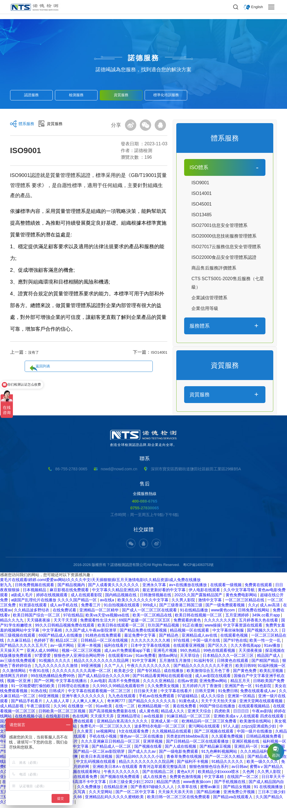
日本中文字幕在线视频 (151, 648)
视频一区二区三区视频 (82, 654)
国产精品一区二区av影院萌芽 (99, 754)
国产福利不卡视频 (193, 765)
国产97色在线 (235, 643)
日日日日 (241, 714)
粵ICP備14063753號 (198, 568)
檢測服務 (76, 93)
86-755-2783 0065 (71, 469)
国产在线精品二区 (158, 775)
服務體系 (199, 326)
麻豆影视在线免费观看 (70, 593)
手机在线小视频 (103, 739)
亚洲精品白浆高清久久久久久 (123, 724)
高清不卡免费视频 (124, 684)
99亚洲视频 (91, 669)
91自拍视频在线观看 (122, 608)
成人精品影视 (12, 709)
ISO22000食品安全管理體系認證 (223, 257)
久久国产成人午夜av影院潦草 (91, 633)
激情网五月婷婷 (14, 679)
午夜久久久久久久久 (122, 775)
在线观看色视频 (234, 638)
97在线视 (181, 643)
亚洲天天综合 (200, 714)
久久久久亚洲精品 (159, 684)
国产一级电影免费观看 (179, 754)
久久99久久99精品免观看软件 (118, 689)
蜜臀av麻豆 (210, 790)
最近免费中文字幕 (140, 638)
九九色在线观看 (122, 699)
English (256, 7)
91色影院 (263, 689)
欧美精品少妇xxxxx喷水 (219, 775)
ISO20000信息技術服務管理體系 (223, 236)
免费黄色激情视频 (186, 780)
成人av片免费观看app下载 (127, 654)
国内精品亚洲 (62, 805)
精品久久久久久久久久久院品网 (102, 664)
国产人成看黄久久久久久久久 (114, 588)
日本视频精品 (35, 593)
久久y (253, 608)
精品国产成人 (269, 659)
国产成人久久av (142, 754)
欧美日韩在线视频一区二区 (199, 618)
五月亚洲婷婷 (237, 618)
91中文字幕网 (144, 664)
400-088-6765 (144, 501)
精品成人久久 (173, 714)
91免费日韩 (228, 694)
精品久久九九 (12, 623)
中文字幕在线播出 (71, 684)
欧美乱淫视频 (272, 674)
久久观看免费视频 (227, 739)
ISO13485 (201, 214)
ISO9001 (200, 182)
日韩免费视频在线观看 (35, 588)
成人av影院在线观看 (213, 679)
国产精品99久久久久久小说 (140, 760)
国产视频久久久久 (263, 633)
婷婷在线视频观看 (52, 598)
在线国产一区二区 (243, 780)
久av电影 (98, 684)
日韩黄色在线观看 (233, 664)
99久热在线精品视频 (29, 805)
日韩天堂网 (205, 694)
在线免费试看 (65, 613)
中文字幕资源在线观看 (243, 628)
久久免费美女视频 (163, 689)
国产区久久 (218, 648)
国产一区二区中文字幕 (135, 795)
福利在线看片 (116, 648)
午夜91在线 (39, 674)
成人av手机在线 (64, 608)
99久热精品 (190, 654)
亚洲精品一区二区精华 (99, 613)
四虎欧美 (222, 714)
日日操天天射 (146, 694)
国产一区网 (44, 684)
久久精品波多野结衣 (32, 613)
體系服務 (27, 125)
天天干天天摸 (66, 623)
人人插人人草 (58, 704)
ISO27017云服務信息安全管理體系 (226, 246)
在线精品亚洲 (116, 790)
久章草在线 (187, 790)
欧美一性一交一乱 (265, 643)
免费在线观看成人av (258, 694)
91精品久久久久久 (228, 765)
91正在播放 (192, 628)
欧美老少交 (124, 674)
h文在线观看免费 (134, 734)
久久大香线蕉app (246, 648)
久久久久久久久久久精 (151, 643)
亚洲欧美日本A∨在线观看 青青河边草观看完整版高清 (139, 770)
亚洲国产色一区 (238, 689)
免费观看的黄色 (187, 623)
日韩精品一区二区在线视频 (105, 643)
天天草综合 (190, 659)
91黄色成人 (189, 704)
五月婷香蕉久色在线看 (259, 623)
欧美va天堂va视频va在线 (107, 618)
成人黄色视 (149, 714)
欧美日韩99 (245, 669)
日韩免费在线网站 (254, 613)
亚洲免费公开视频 (239, 795)
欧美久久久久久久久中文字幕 (143, 603)
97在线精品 (73, 618)
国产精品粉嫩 (208, 795)
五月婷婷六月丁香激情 (202, 689)
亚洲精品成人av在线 (200, 638)
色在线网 (80, 719)
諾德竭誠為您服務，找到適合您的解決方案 (143, 69)
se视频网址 (106, 734)
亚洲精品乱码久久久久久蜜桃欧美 (115, 800)
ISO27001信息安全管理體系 (219, 225)
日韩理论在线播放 (74, 689)
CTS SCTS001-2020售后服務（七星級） (227, 282)
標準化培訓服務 (166, 93)
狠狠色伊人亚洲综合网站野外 (80, 659)
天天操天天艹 (12, 654)
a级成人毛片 (22, 598)
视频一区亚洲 (19, 684)
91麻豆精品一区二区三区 (189, 719)
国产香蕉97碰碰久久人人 (153, 790)
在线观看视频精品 (254, 709)
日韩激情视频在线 (156, 598)
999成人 (150, 608)
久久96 (60, 709)
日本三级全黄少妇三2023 (131, 785)
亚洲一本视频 (89, 648)
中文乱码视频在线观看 (96, 765)
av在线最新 (154, 719)
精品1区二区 (66, 643)
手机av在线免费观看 (157, 699)
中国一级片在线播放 (255, 734)
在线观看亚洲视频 (189, 648)
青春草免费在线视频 (184, 760)
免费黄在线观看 (259, 588)
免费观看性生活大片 (98, 623)
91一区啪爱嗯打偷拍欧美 (33, 689)
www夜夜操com (197, 785)
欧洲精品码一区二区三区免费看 (210, 724)
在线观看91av (120, 659)
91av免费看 (146, 659)
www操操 (213, 628)
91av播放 (272, 648)
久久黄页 (85, 734)
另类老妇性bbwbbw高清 (187, 739)
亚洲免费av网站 (213, 684)
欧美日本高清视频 (97, 760)
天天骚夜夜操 (39, 623)
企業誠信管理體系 (209, 297)
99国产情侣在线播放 (217, 709)
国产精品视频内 (71, 588)
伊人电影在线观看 (205, 593)
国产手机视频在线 (230, 785)
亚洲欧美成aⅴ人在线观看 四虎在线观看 (249, 719)
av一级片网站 (62, 648)
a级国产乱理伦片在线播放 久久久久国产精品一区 (54, 603)
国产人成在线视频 (181, 749)
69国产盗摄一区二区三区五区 (145, 623)
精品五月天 (240, 684)
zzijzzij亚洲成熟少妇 (259, 729)
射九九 (6, 588)
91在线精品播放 (194, 613)
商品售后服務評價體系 (213, 268)
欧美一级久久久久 (263, 765)
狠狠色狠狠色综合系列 (209, 770)
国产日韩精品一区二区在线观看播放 (198, 744)
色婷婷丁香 (44, 643)
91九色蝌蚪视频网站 (219, 754)
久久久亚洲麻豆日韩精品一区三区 (111, 744)
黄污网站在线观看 (204, 729)
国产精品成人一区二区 (112, 749)
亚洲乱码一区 (246, 749)
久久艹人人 (114, 669)
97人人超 (231, 729)
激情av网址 (168, 659)
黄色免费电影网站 (242, 598)
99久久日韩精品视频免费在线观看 (65, 628)
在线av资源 (187, 684)
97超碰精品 (187, 699)
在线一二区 (125, 709)
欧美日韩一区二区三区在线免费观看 (179, 800)
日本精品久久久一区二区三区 (229, 659)
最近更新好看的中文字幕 (164, 593)
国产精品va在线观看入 (233, 800)
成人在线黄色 (155, 780)
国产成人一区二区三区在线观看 (150, 613)
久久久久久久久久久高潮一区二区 (82, 674)
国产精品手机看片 (27, 704)
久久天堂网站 (101, 795)
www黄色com (223, 613)
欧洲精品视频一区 (154, 709)
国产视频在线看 (148, 749)
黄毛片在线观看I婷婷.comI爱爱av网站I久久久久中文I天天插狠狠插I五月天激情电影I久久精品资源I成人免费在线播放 (100, 583)
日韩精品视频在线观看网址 (78, 775)
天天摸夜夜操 (251, 654)
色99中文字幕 (76, 749)
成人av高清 (270, 608)
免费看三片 (91, 608)
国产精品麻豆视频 (216, 749)
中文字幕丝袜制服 (228, 633)
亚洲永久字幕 (154, 588)
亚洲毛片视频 (165, 654)
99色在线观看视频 (219, 654)
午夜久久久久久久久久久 (149, 669)
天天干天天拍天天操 (219, 704)
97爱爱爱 (43, 659)
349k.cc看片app (266, 618)
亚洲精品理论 (129, 719)
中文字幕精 (52, 633)
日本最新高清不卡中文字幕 (83, 785)
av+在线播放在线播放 (188, 588)
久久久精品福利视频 (258, 754)
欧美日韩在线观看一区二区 (122, 628)
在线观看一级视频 (226, 588)
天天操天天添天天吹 (176, 795)
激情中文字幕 (210, 603)
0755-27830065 (144, 508)
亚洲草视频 (153, 744)
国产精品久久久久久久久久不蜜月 (203, 669)
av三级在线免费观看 (18, 664)
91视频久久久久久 (55, 664)
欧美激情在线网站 (256, 724)
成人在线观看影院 (87, 598)
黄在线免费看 (185, 709)
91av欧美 (104, 709)
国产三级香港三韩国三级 (181, 608)
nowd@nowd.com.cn (119, 469)
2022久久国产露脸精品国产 (198, 598)
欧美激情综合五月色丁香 (209, 674)
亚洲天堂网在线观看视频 (261, 704)
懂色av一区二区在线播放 (142, 739)
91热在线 (39, 694)
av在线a (107, 603)
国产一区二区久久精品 (225, 760)
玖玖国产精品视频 (164, 628)
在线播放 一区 (81, 709)
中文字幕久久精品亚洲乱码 (116, 593)
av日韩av (240, 770)
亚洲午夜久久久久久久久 (84, 699)
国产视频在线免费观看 (120, 780)
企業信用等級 (204, 308)
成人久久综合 (213, 699)
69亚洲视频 (48, 699)
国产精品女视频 (237, 790)
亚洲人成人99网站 (43, 654)
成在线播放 (174, 674)
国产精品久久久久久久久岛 (152, 704)
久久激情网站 (14, 674)
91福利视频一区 (272, 669)
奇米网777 (116, 704)
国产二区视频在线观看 (214, 734)
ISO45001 (201, 204)
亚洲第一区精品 (242, 699)
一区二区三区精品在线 (245, 603)
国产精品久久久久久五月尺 (24, 648)
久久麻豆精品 (19, 643)
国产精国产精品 (265, 664)
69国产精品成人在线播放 (60, 638)
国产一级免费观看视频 (225, 608)
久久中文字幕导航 (239, 593)
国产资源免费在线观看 (74, 724)
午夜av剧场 (262, 714)
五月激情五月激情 (175, 664)
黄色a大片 (186, 775)
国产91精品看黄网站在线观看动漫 (163, 679)
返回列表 (92, 352)
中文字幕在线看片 (177, 694)
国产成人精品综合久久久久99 (104, 679)
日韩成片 (57, 694)
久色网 (248, 775)
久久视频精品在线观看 (172, 734)
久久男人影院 (184, 603)
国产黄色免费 (245, 674)
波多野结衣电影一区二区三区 (160, 729)
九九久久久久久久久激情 (56, 669)
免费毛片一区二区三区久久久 (106, 729)
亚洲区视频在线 (246, 744)
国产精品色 (169, 638)
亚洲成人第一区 (165, 724)
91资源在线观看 (33, 608)
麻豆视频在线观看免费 (78, 780)
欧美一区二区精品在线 (153, 618)
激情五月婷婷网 (76, 770)
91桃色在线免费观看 (103, 638)
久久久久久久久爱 (220, 623)
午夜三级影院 (39, 709)
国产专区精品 (149, 674)
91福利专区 (204, 664)
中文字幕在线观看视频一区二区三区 (100, 694)
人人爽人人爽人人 (88, 704)
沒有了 (34, 352)
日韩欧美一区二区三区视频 (62, 714)
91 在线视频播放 (269, 790)
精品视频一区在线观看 (190, 633)
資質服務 (121, 93)
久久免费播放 (89, 790)
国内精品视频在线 (121, 598)
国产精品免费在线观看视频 (144, 633)
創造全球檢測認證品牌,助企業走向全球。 (143, 438)
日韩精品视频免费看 (264, 739)
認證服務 (31, 93)
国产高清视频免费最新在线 (113, 714)
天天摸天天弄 (102, 719)
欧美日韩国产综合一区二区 (37, 618)
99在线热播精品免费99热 (53, 679)
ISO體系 (198, 167)
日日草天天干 (273, 780)
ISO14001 (157, 352)
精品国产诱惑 (168, 785)
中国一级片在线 (207, 643)
